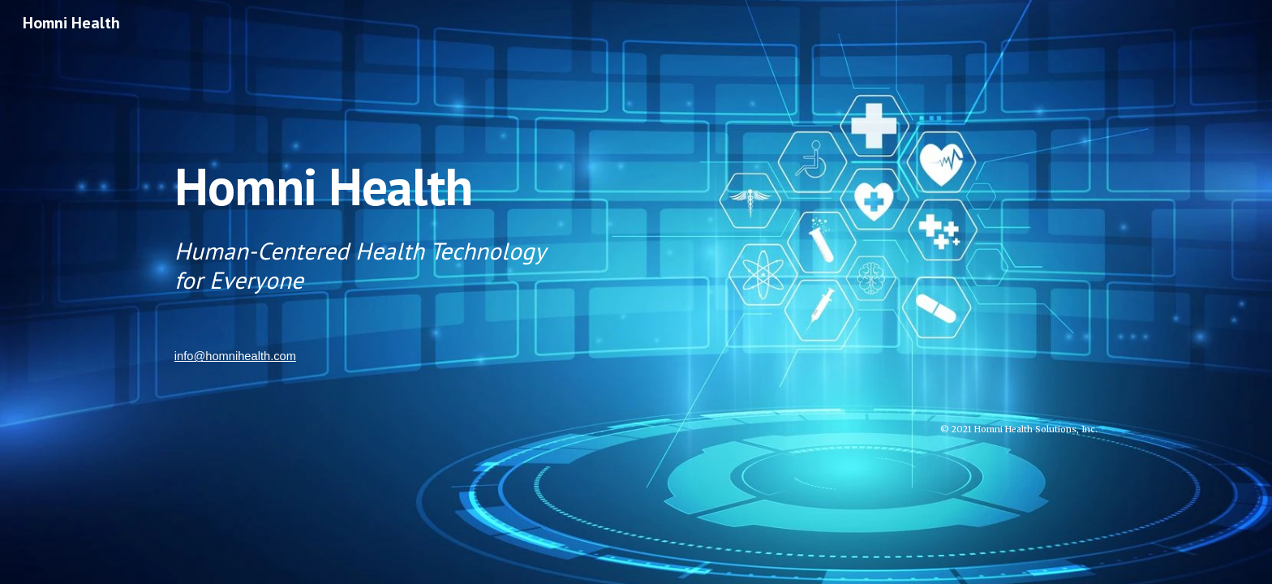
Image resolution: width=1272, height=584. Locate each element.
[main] (636, 220)
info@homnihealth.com (235, 356)
